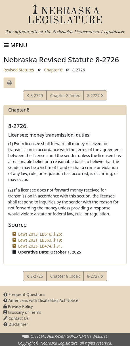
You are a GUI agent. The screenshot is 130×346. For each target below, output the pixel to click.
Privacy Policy (18, 306)
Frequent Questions (24, 294)
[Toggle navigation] (15, 45)
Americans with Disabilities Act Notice (40, 300)
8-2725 (35, 96)
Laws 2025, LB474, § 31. (40, 246)
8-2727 (95, 96)
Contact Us (16, 318)
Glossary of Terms (22, 312)
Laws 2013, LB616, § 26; (40, 234)
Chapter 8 (53, 70)
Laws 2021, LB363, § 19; (40, 240)
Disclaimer (15, 324)
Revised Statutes (18, 70)
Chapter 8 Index (65, 95)
